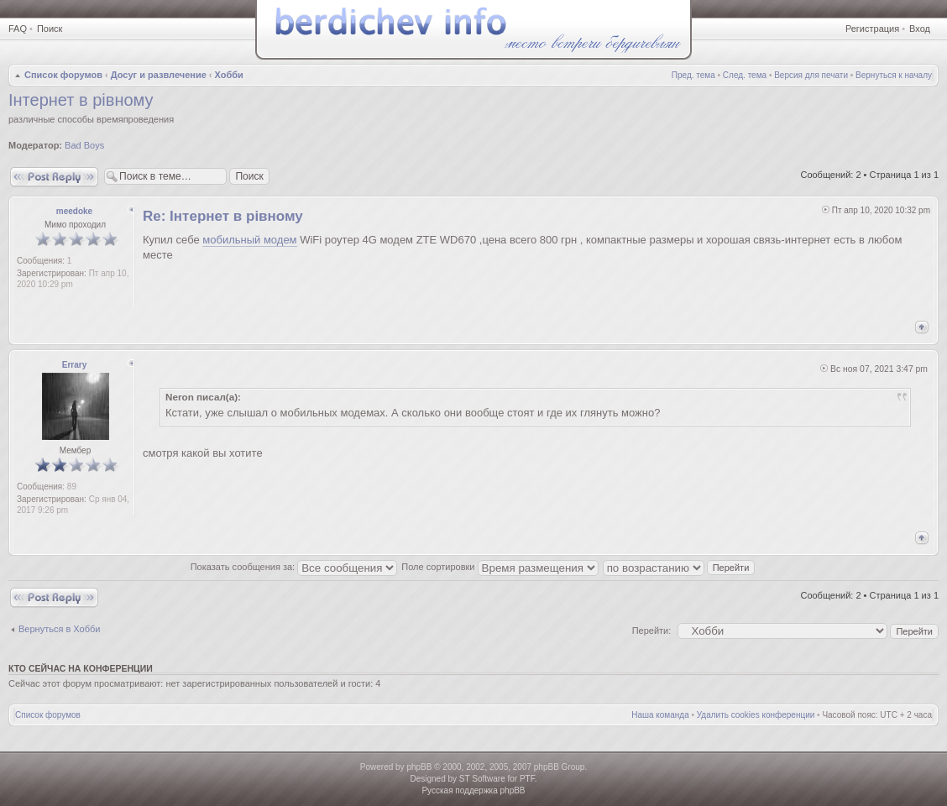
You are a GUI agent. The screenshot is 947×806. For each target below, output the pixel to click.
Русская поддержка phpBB (473, 790)
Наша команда (660, 715)
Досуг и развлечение (159, 75)
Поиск (49, 29)
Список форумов (63, 75)
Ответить (54, 176)
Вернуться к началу (893, 75)
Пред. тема (693, 75)
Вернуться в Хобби (59, 629)
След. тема (744, 75)
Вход (919, 29)
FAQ (17, 29)
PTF (527, 778)
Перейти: (652, 630)
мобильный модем (249, 239)
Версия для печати (811, 75)
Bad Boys (84, 145)
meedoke (74, 211)
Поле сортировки (499, 567)
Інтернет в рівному (81, 100)
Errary (74, 364)
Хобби (229, 75)
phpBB (419, 767)
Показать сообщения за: (294, 567)
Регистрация (872, 29)
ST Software (482, 778)
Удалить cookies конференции (756, 715)
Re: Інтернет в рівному (223, 216)
